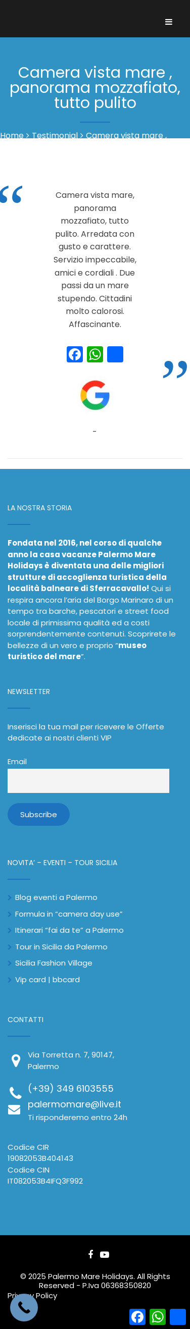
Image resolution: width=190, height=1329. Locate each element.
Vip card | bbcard (47, 979)
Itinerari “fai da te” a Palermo (69, 930)
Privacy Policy (32, 1295)
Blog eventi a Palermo (56, 897)
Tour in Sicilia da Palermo (61, 946)
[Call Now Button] (24, 1307)
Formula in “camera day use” (69, 914)
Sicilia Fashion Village (53, 963)
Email (17, 762)
